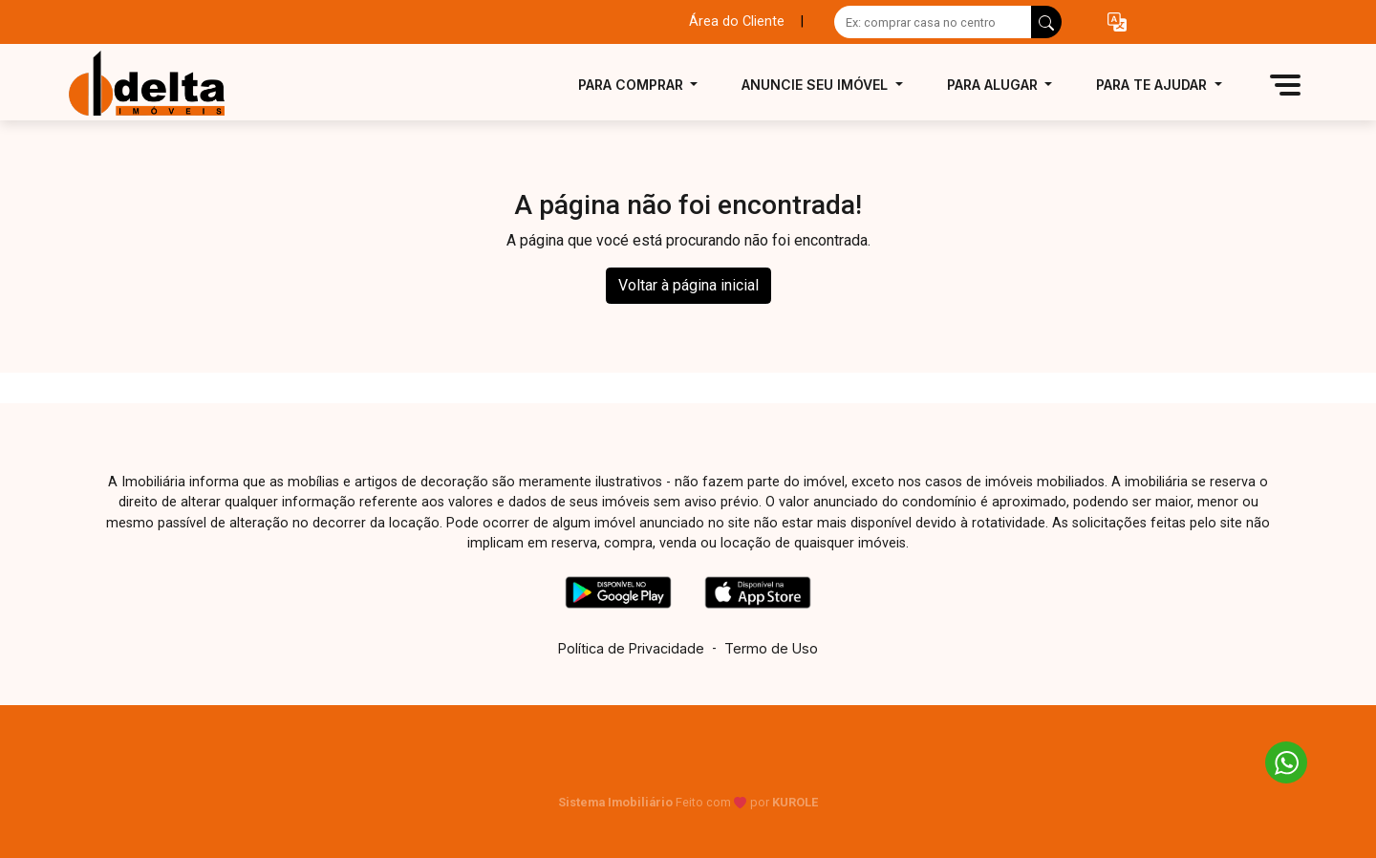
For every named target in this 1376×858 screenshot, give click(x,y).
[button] (1117, 22)
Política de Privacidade (631, 648)
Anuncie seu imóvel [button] (817, 84)
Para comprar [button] (632, 84)
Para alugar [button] (994, 84)
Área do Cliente (737, 21)
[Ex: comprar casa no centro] (933, 22)
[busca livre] (1046, 22)
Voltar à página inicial (688, 285)
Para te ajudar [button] (1153, 84)
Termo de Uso (771, 648)
